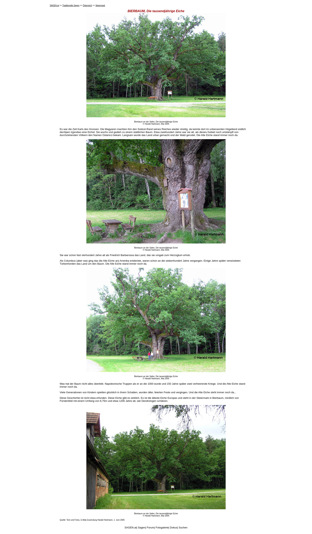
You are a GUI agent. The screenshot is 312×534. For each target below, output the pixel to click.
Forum (150, 527)
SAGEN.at (54, 5)
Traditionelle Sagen (70, 5)
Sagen (141, 527)
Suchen (183, 527)
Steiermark (100, 5)
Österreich (87, 5)
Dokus (173, 527)
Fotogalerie (162, 527)
